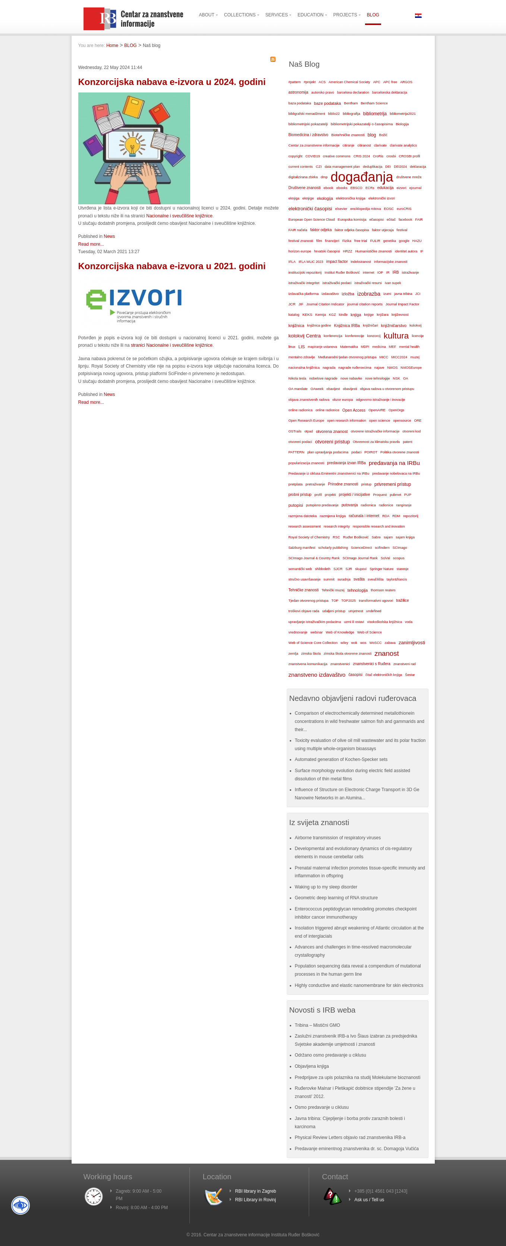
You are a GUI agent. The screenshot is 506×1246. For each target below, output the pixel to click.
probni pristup (300, 495)
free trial (360, 241)
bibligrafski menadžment (307, 114)
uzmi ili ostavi (354, 622)
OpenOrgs (396, 410)
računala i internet (364, 516)
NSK (396, 378)
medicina (379, 347)
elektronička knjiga (350, 198)
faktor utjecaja (382, 230)
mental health (409, 347)
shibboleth (323, 569)
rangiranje (403, 505)
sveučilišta (376, 579)
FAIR (419, 219)
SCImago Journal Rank (360, 558)
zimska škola (311, 653)
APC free (390, 82)
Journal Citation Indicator (325, 304)
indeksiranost (361, 262)
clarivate (380, 145)
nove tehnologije (377, 378)
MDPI (365, 347)
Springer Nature (381, 569)
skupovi (361, 569)
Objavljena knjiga (312, 1066)
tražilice (402, 600)
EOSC (388, 209)
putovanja (350, 505)
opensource (402, 420)
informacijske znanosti (391, 262)
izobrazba (368, 294)
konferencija (333, 336)
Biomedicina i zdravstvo (309, 135)
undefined (373, 611)
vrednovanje (298, 632)
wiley (344, 643)
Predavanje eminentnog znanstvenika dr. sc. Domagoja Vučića (357, 1148)
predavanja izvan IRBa (346, 463)
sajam (388, 537)
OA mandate (298, 389)
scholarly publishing (333, 548)
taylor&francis (397, 579)
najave (379, 367)
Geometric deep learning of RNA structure (336, 897)
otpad (309, 431)
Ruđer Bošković (356, 537)
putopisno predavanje (322, 505)
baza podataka (300, 103)
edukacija (385, 188)
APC (376, 82)
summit (329, 579)
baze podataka (327, 103)
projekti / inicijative (354, 495)
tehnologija (358, 590)
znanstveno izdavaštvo (317, 674)
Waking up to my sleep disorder (326, 887)
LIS (301, 346)
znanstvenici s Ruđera (371, 664)
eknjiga (294, 198)
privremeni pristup (392, 484)
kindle (343, 315)
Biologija (402, 124)
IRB (396, 272)
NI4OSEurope (411, 367)
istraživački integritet (304, 283)
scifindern (382, 548)
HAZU (417, 241)
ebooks (342, 188)
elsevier (341, 209)
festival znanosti (301, 241)
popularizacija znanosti (306, 463)
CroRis (378, 156)
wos (363, 643)
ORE (418, 420)
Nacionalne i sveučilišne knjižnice (179, 215)
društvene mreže (409, 177)
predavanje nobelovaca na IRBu (396, 473)
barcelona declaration (353, 92)
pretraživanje (315, 484)
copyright (295, 156)
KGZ (332, 315)
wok (354, 643)
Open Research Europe (306, 420)
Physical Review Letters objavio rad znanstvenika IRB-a (350, 1137)
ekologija (325, 198)
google (404, 241)
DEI (388, 167)
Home (112, 45)
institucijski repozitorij (305, 272)
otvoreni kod (411, 431)
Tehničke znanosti (304, 590)
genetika (389, 241)
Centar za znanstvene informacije (314, 145)
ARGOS (406, 82)
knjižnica (296, 325)
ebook (328, 188)
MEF (392, 347)
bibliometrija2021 (403, 114)
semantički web (300, 569)
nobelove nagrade (323, 378)
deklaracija (418, 167)
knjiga (356, 314)
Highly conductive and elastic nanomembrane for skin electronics (359, 985)
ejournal (415, 188)
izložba (348, 294)
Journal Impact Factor (402, 304)
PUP (407, 495)
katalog (294, 315)
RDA (385, 516)
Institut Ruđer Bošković (341, 272)
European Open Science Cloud (312, 219)
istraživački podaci (337, 283)
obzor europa (342, 400)
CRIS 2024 (361, 156)
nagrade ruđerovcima (354, 367)
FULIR (375, 241)
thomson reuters (383, 590)
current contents (301, 167)
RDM (396, 516)
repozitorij (410, 516)
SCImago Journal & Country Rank (314, 558)
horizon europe (300, 251)
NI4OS (392, 367)
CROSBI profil (409, 156)
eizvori (401, 188)
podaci (356, 452)
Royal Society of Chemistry (309, 537)
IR (387, 272)
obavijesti (350, 389)
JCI (417, 294)
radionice (386, 505)
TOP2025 (348, 600)
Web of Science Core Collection (313, 643)
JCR (292, 304)
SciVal (385, 558)
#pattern (295, 82)
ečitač (391, 219)
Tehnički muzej (332, 590)
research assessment (305, 526)
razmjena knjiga (333, 516)
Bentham (351, 103)
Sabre (376, 537)
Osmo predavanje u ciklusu (322, 1107)
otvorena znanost (332, 431)
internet (368, 272)
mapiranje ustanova (322, 347)
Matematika (349, 347)
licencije (418, 336)
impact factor (337, 261)
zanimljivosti (412, 642)
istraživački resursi (368, 283)
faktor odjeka (321, 230)
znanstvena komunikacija (308, 664)
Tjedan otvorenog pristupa (309, 600)
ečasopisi (376, 219)
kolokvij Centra (305, 336)
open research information (346, 420)
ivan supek (393, 283)
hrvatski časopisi (327, 251)
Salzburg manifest (302, 548)
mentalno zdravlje (302, 357)
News (109, 236)
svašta (359, 579)
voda (408, 622)
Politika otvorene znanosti (399, 452)
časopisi (355, 675)
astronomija (298, 92)
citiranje (349, 145)
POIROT (370, 452)
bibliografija (351, 114)
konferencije (354, 336)
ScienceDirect (361, 548)
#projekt (310, 82)
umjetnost (355, 611)
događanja (361, 177)
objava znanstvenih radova (309, 400)
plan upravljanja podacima (327, 452)
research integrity (337, 526)
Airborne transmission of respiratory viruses (338, 837)
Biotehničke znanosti (348, 135)
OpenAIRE (377, 410)
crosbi (391, 156)
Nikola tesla (298, 378)
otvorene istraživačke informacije (375, 431)
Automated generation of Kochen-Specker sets (341, 759)
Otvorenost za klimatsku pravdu (376, 442)
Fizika (346, 241)
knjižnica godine (319, 325)
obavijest (333, 389)
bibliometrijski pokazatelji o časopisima (362, 124)
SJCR (337, 569)
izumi (387, 294)
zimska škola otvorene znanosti (347, 653)
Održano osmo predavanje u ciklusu (330, 1055)
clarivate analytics (403, 145)
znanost (386, 653)
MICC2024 (399, 357)
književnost (400, 315)
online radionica (301, 410)
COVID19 (312, 156)
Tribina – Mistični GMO (317, 1025)
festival (402, 230)
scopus (399, 558)
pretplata (296, 484)
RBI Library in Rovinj (255, 1199)
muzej (414, 357)
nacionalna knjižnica (304, 367)
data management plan (342, 167)
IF (421, 251)
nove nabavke (351, 378)
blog (372, 135)
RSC (336, 537)
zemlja (293, 653)
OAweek (317, 389)
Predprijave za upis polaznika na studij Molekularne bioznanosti (358, 1077)
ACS (322, 82)
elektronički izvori (381, 198)
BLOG (130, 45)
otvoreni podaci (300, 442)
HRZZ (347, 251)
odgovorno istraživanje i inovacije (380, 400)
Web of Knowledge (340, 632)
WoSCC (376, 643)
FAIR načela (298, 230)
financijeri (332, 241)
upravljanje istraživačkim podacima (315, 622)
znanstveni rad (404, 664)
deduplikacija (372, 167)
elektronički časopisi (310, 208)
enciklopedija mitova (365, 209)
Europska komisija (352, 219)
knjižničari (370, 325)
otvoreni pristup (332, 441)
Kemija (320, 315)
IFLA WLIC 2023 (311, 262)
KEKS (307, 314)
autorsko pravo (322, 92)
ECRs (369, 188)
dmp (324, 177)
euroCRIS (404, 209)
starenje (402, 569)
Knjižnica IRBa (347, 325)
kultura (396, 335)
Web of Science (369, 632)
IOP (380, 272)
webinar (316, 632)
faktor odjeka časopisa (352, 230)
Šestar (410, 675)
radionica (368, 505)
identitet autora (406, 251)
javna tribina (403, 294)
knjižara (383, 315)
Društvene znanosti (305, 188)
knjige (369, 314)
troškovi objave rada (304, 611)
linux (292, 347)
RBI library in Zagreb (255, 1191)
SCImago (400, 548)
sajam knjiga (405, 537)
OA (405, 378)
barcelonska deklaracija (389, 92)
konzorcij (374, 336)
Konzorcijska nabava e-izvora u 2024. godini (172, 82)
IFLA (292, 262)
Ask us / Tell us (369, 1199)
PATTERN (297, 452)
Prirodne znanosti (343, 484)
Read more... (91, 244)
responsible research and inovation (379, 526)
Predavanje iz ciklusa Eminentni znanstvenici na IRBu (329, 473)
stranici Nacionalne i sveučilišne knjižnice (172, 345)
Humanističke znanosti (373, 251)
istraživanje (410, 272)
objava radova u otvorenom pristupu (387, 389)
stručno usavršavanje (305, 579)
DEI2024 (400, 167)
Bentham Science (374, 103)
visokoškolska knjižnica (384, 622)
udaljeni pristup (333, 611)
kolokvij (415, 325)
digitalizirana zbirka (303, 177)
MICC (384, 357)
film (319, 241)
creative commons (337, 156)
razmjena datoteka (303, 516)
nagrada (329, 367)
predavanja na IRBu (394, 463)
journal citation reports (365, 304)
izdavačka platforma (304, 294)
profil (318, 495)
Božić (383, 135)
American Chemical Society (349, 82)
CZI (319, 166)
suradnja (344, 579)
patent (407, 442)
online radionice (327, 410)
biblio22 (334, 114)
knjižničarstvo (393, 325)
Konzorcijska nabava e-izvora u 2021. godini (172, 266)
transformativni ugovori (376, 600)
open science (379, 420)
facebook (405, 219)
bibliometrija (375, 113)
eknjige (308, 198)
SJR (349, 569)
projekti (330, 495)
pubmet (395, 495)
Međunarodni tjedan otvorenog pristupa (347, 357)
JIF (300, 304)
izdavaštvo (330, 294)
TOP (335, 600)
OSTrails (295, 431)
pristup (366, 484)
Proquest (380, 495)
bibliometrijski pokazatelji (308, 124)
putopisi (296, 505)
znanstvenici (340, 664)
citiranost (364, 145)
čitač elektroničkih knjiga (383, 675)
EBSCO (356, 188)
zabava (390, 643)
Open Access (353, 410)
